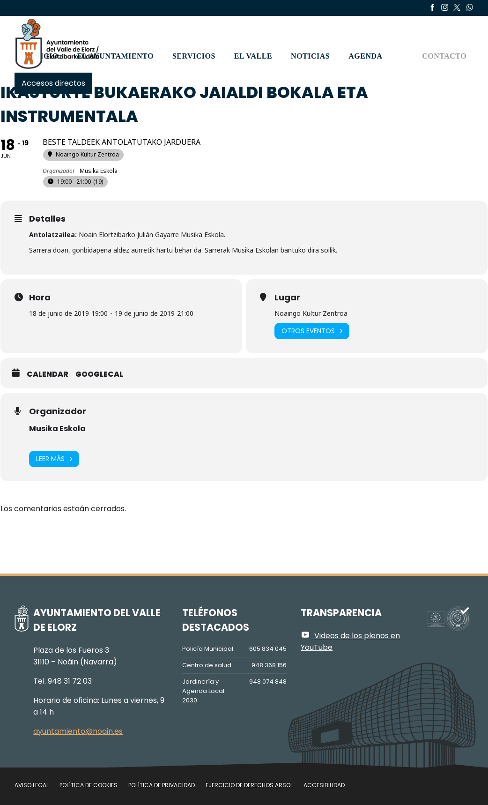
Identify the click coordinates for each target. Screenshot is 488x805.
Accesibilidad (324, 785)
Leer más (54, 459)
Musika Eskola (57, 428)
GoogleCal (99, 374)
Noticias (310, 56)
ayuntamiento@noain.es (78, 731)
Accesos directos (53, 83)
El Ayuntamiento (115, 56)
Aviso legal (32, 785)
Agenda (365, 56)
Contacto (444, 56)
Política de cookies (88, 785)
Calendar (47, 374)
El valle (253, 56)
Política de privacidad (161, 785)
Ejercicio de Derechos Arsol (249, 785)
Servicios (193, 56)
